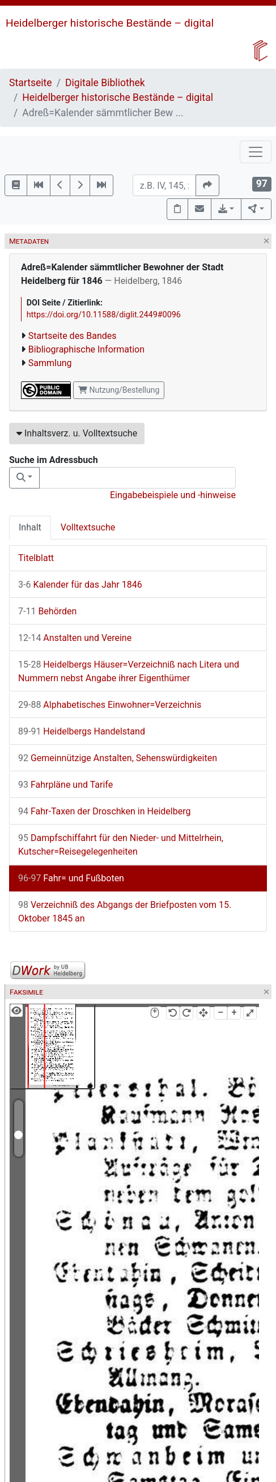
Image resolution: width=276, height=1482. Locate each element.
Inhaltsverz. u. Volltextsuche (76, 433)
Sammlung (50, 363)
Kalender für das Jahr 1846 (80, 584)
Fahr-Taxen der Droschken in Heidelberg (104, 811)
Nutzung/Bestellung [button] (118, 389)
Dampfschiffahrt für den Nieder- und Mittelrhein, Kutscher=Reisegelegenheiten (120, 845)
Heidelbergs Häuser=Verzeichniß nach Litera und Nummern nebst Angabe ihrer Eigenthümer (128, 671)
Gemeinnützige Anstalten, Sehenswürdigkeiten (117, 758)
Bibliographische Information (86, 349)
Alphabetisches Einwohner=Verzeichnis (109, 704)
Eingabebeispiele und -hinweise (173, 495)
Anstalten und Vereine (74, 637)
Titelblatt (36, 558)
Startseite (30, 82)
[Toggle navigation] (255, 152)
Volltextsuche (88, 527)
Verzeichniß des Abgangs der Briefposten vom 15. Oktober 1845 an (124, 911)
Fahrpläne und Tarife (65, 784)
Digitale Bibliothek (105, 82)
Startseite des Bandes (72, 335)
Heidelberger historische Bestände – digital (110, 22)
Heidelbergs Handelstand (81, 731)
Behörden (47, 611)
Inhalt (30, 527)
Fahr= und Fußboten (71, 878)
